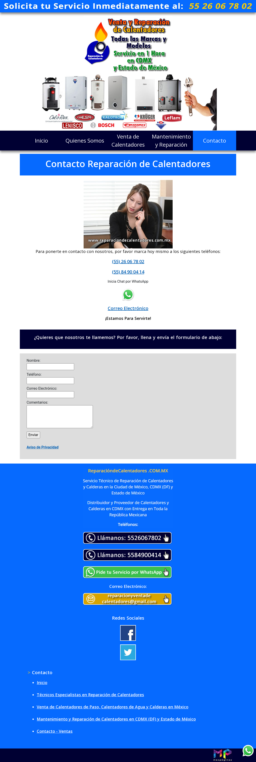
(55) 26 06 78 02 (128, 261)
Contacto (214, 140)
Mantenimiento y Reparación (171, 140)
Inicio (41, 140)
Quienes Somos (85, 140)
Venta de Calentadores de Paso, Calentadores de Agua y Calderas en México (112, 707)
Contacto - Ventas (55, 731)
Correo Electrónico (128, 308)
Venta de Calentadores (128, 140)
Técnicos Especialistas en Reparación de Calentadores (90, 694)
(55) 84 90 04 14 (128, 272)
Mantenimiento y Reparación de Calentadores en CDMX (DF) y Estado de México (116, 719)
